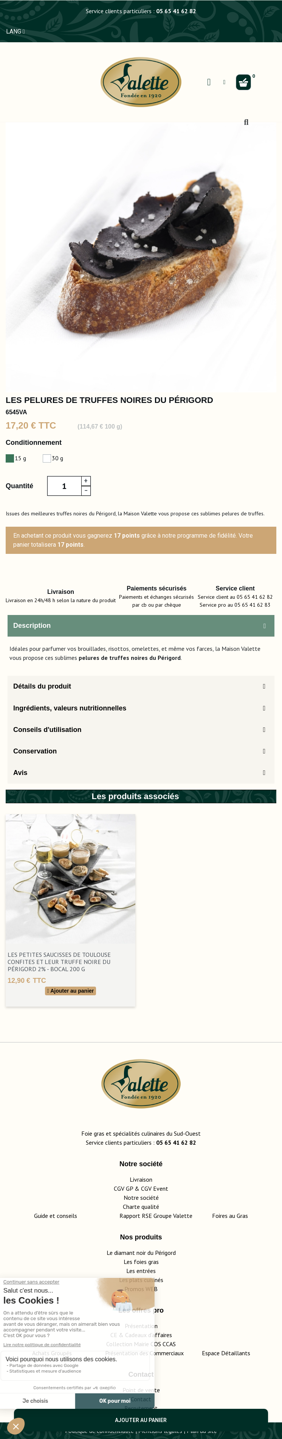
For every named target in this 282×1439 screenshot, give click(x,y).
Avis (20, 772)
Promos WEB (141, 1289)
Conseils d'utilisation (47, 729)
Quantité (19, 486)
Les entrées (141, 1270)
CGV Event (154, 1188)
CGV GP (123, 1188)
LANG (15, 31)
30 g (57, 458)
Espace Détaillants (226, 1353)
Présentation (141, 1326)
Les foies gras (141, 1261)
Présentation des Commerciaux (146, 1353)
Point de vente (141, 1390)
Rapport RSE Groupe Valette (165, 1215)
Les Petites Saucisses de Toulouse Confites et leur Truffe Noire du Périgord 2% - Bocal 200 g (59, 962)
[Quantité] (64, 486)
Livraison (141, 1179)
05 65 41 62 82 (176, 11)
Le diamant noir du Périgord (141, 1252)
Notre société (141, 1197)
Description (32, 625)
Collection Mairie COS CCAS (141, 1344)
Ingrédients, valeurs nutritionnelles (69, 708)
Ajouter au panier (141, 1420)
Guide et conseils (55, 1215)
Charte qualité (141, 1206)
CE (113, 1335)
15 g (20, 458)
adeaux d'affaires (150, 1335)
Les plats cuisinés (141, 1280)
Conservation (35, 751)
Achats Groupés (52, 1353)
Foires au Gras (230, 1215)
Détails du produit (42, 686)
